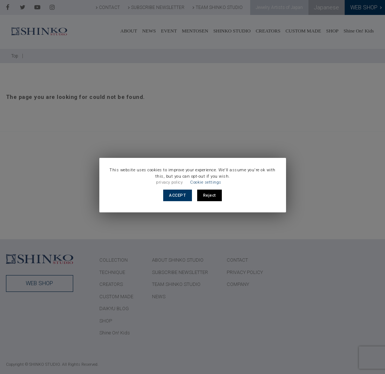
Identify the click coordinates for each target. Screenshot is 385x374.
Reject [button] (209, 195)
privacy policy (169, 182)
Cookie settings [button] (205, 182)
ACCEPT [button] (177, 195)
